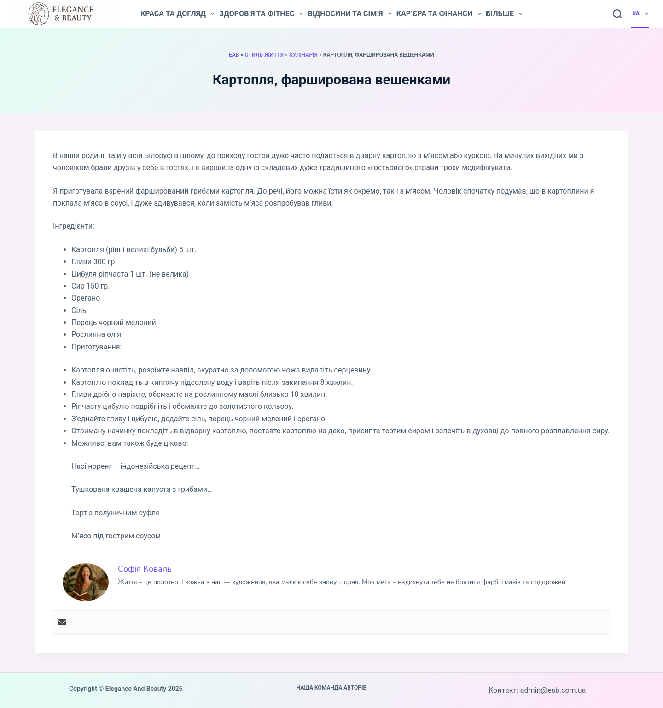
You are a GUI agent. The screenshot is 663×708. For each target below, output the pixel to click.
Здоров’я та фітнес (261, 13)
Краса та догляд (177, 13)
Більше (504, 13)
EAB (234, 55)
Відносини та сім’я (349, 13)
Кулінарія (303, 55)
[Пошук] (617, 13)
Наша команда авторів (332, 687)
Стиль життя (264, 55)
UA (640, 13)
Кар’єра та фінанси (439, 13)
